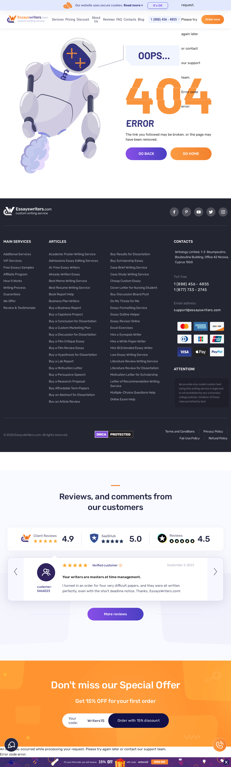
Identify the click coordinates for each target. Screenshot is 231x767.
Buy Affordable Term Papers (69, 388)
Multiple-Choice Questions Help (132, 392)
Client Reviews (45, 536)
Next (215, 579)
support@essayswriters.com (197, 310)
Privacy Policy (213, 431)
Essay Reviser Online (125, 321)
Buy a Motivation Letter (65, 368)
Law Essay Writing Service (129, 355)
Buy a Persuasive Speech (67, 375)
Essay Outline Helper (125, 314)
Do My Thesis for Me (124, 301)
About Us (96, 19)
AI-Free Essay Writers (64, 267)
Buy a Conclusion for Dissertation (72, 321)
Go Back (146, 153)
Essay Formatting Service (128, 308)
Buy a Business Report (65, 308)
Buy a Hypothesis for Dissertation (73, 355)
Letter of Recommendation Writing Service (134, 384)
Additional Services (17, 254)
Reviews (109, 19)
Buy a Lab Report (61, 361)
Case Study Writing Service (129, 274)
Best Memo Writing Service (68, 281)
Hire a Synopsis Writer (125, 335)
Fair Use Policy (189, 438)
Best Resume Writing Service (69, 288)
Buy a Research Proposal (67, 381)
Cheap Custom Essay (125, 281)
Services (58, 19)
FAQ (119, 19)
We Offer (9, 301)
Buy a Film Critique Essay (67, 341)
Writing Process (14, 288)
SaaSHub (108, 536)
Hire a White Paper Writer (128, 341)
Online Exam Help (122, 399)
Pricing (70, 19)
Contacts (130, 19)
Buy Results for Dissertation (130, 254)
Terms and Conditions (180, 431)
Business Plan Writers (64, 301)
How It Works (12, 281)
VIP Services (12, 261)
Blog (141, 19)
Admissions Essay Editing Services (73, 261)
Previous (16, 579)
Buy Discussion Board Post (129, 294)
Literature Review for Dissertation (134, 368)
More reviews (115, 614)
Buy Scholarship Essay (126, 261)
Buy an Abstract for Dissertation (72, 395)
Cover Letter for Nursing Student (133, 288)
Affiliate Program (15, 274)
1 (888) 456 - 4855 (164, 19)
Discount (83, 19)
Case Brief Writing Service (128, 267)
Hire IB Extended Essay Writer (131, 348)
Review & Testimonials (19, 308)
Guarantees (11, 294)
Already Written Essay (64, 274)
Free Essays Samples (18, 267)
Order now (212, 19)
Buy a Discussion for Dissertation (72, 335)
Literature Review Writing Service (134, 361)
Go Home (191, 153)
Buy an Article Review (64, 402)
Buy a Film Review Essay (66, 348)
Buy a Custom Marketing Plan (70, 328)
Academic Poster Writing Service (72, 254)
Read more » (133, 5)
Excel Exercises (121, 328)
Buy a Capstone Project (66, 314)
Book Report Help (61, 294)
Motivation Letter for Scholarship (134, 375)
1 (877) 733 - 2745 (190, 289)
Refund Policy (218, 438)
